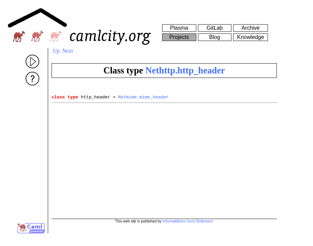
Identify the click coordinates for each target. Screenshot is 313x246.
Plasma (179, 28)
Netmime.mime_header (143, 98)
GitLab (215, 28)
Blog (214, 37)
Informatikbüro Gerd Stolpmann (187, 221)
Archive (250, 28)
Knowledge (250, 37)
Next (67, 51)
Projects (179, 37)
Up (56, 51)
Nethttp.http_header (185, 70)
